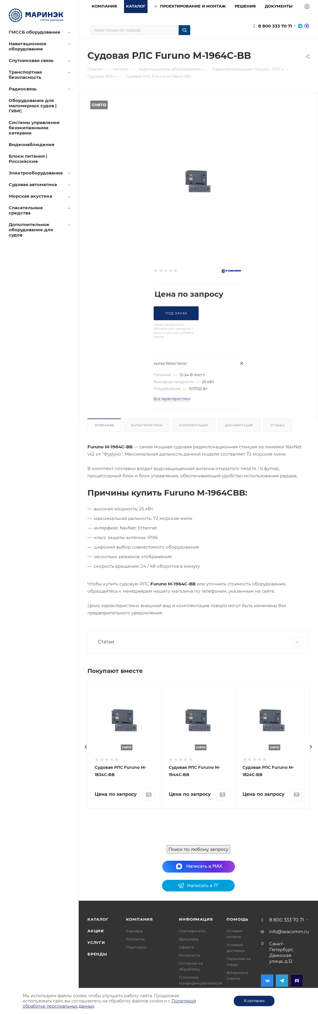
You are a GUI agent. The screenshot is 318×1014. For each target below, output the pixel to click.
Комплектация (193, 425)
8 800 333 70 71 (275, 26)
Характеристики (146, 425)
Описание (104, 425)
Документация (239, 425)
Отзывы (277, 425)
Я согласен (254, 1001)
